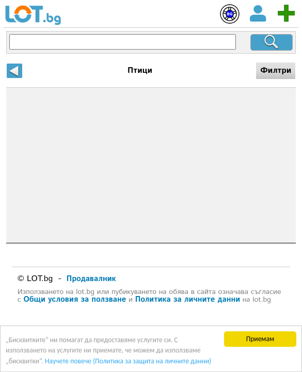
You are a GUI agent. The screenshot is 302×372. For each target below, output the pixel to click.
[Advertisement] (151, 165)
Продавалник (91, 278)
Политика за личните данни (187, 299)
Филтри (275, 70)
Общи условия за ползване (74, 299)
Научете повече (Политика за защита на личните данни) (128, 361)
